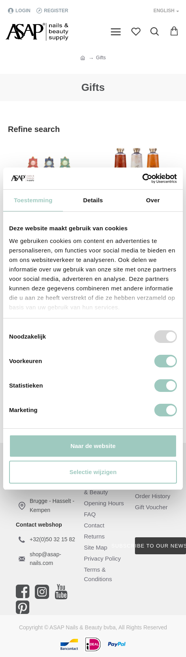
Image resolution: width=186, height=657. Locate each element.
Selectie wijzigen (92, 472)
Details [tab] (93, 200)
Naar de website (93, 445)
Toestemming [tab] (33, 200)
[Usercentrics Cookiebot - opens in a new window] (142, 178)
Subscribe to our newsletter (160, 546)
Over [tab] (153, 200)
